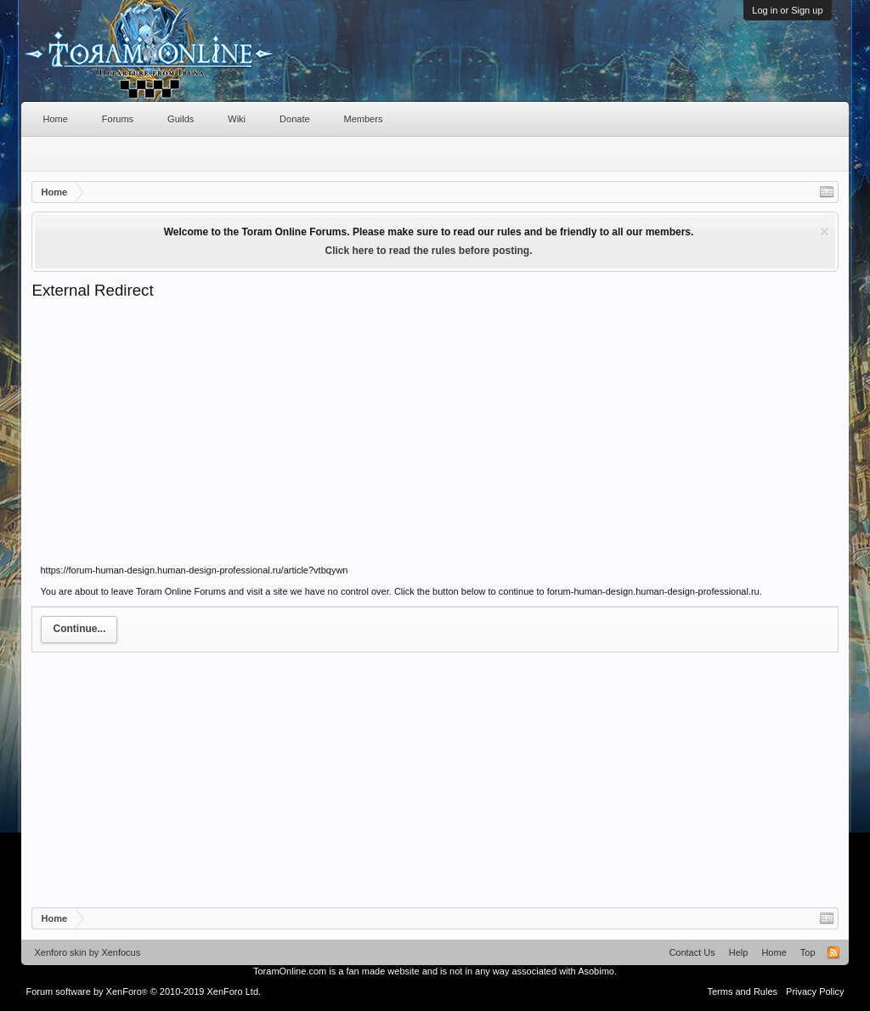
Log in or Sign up (787, 10)
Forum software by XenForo (143, 991)
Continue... (79, 629)
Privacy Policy (815, 991)
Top (808, 952)
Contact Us (692, 952)
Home (54, 119)
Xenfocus (120, 952)
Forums (117, 119)
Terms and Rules (743, 991)
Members (363, 119)
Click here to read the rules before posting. (428, 251)
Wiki (237, 119)
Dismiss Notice (824, 231)
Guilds (180, 119)
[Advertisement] (434, 428)
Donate (294, 119)
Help (739, 952)
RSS (833, 952)
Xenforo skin (60, 952)
